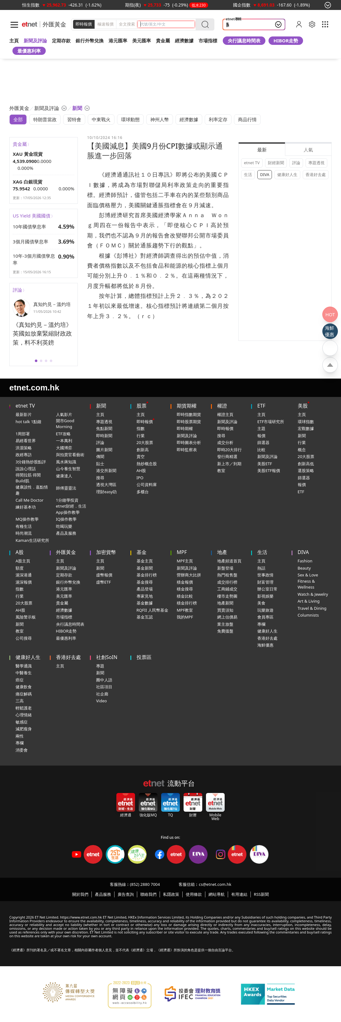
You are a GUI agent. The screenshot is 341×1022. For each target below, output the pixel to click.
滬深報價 (24, 582)
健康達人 (64, 476)
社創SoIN (106, 657)
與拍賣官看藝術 (70, 454)
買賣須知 (225, 610)
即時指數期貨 (189, 414)
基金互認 (145, 617)
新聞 (101, 405)
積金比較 (185, 596)
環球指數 (306, 421)
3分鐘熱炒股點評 (31, 462)
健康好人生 (287, 174)
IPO (140, 477)
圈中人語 (104, 680)
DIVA (264, 174)
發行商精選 (227, 456)
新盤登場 (225, 568)
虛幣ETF (103, 582)
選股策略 (306, 470)
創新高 (143, 449)
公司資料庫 (147, 484)
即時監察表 (187, 449)
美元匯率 (141, 40)
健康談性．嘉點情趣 (32, 490)
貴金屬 (163, 40)
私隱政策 (171, 894)
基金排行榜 (147, 575)
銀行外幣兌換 (90, 40)
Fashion (305, 561)
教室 (221, 470)
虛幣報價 (104, 575)
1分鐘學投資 (67, 500)
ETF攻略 (63, 434)
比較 (261, 449)
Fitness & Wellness (306, 584)
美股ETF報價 (268, 470)
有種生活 (24, 526)
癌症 (20, 680)
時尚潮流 (24, 533)
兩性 (20, 736)
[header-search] (167, 24)
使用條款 (194, 894)
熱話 (261, 568)
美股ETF (264, 463)
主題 (261, 428)
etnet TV (252, 162)
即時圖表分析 (189, 442)
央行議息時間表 (244, 40)
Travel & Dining (312, 608)
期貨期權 (187, 405)
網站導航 (216, 894)
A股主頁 (23, 561)
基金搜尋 (145, 582)
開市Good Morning (65, 424)
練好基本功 (26, 507)
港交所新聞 (106, 470)
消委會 (22, 750)
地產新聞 (225, 603)
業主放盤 (225, 624)
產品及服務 (66, 533)
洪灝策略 (24, 448)
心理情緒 (24, 715)
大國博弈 (64, 448)
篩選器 (263, 442)
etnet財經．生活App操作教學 (71, 509)
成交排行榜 (227, 582)
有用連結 (239, 894)
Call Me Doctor (30, 500)
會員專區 (265, 617)
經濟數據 (64, 610)
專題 (100, 666)
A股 (20, 552)
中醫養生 (24, 673)
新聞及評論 (187, 435)
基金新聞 (145, 568)
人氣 (308, 149)
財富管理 (265, 582)
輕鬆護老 (24, 708)
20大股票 (145, 442)
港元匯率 (118, 40)
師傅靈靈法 (66, 488)
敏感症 (22, 722)
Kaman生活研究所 (32, 540)
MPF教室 (185, 610)
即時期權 (185, 428)
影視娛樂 (265, 596)
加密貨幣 (106, 552)
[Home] (29, 24)
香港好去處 (316, 174)
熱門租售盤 (227, 575)
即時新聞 (104, 435)
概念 (302, 449)
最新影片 (24, 414)
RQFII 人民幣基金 (152, 610)
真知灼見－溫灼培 (52, 304)
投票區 (144, 657)
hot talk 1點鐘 (28, 421)
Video (101, 701)
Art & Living (309, 601)
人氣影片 (64, 414)
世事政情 (265, 575)
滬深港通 (24, 575)
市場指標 (64, 617)
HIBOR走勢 (285, 40)
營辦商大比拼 (189, 575)
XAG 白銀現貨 (27, 182)
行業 (141, 435)
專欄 (261, 624)
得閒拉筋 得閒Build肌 (28, 478)
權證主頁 (225, 414)
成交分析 (225, 442)
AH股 (141, 470)
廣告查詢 (126, 894)
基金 (142, 552)
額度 (20, 568)
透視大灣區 (106, 484)
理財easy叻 (106, 491)
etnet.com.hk (34, 387)
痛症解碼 (24, 694)
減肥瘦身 (24, 729)
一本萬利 (64, 440)
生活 (248, 174)
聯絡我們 (148, 894)
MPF (182, 552)
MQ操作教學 (27, 519)
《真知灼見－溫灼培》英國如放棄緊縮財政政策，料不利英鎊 (42, 333)
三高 (20, 701)
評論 (17, 290)
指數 (141, 428)
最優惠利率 (29, 51)
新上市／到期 (229, 463)
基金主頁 (145, 561)
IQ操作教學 (66, 519)
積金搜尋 (185, 589)
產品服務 (103, 894)
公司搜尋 (24, 638)
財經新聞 (276, 162)
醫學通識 (24, 666)
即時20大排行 (229, 449)
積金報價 (185, 582)
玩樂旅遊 (265, 610)
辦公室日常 (267, 589)
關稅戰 (233, 24)
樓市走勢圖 (227, 596)
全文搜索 (127, 24)
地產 (222, 552)
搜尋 (100, 477)
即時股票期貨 (189, 421)
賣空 (141, 456)
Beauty (304, 568)
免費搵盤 (225, 631)
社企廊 (102, 694)
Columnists (308, 615)
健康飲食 (24, 687)
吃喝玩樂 (64, 526)
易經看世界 (26, 440)
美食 (261, 603)
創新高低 (306, 463)
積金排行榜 (187, 603)
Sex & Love (308, 575)
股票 (142, 405)
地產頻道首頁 (229, 561)
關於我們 (80, 894)
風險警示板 (26, 617)
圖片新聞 (104, 449)
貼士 (100, 463)
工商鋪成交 (227, 589)
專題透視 (316, 162)
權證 (222, 405)
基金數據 (145, 603)
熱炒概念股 (147, 463)
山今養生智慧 (68, 468)
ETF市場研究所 (270, 421)
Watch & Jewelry (313, 594)
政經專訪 (24, 454)
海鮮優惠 (265, 645)
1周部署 (23, 434)
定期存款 (64, 575)
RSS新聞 (261, 894)
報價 (261, 435)
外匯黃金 (54, 24)
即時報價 (84, 24)
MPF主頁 (185, 561)
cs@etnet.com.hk (215, 884)
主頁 (14, 40)
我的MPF (185, 617)
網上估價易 (227, 617)
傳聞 (100, 456)
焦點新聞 (104, 428)
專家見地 (145, 596)
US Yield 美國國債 (31, 216)
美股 (303, 405)
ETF (261, 405)
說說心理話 (26, 468)
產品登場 (145, 589)
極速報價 (105, 24)
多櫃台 (143, 491)
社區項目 (104, 687)
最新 (262, 149)
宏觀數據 (306, 428)
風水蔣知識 (66, 462)
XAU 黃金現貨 (28, 154)
